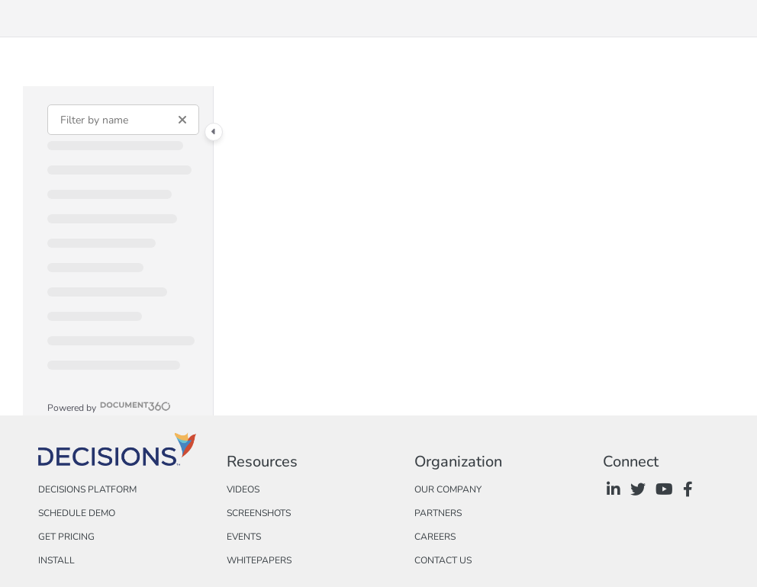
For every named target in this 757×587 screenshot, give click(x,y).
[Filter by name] (123, 119)
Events (244, 537)
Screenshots (259, 513)
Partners (438, 513)
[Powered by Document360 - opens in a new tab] (109, 405)
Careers (435, 537)
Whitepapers (259, 560)
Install (56, 560)
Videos (243, 489)
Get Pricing (66, 537)
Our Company (448, 489)
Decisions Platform (87, 489)
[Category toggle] (214, 132)
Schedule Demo (76, 513)
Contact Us (443, 560)
